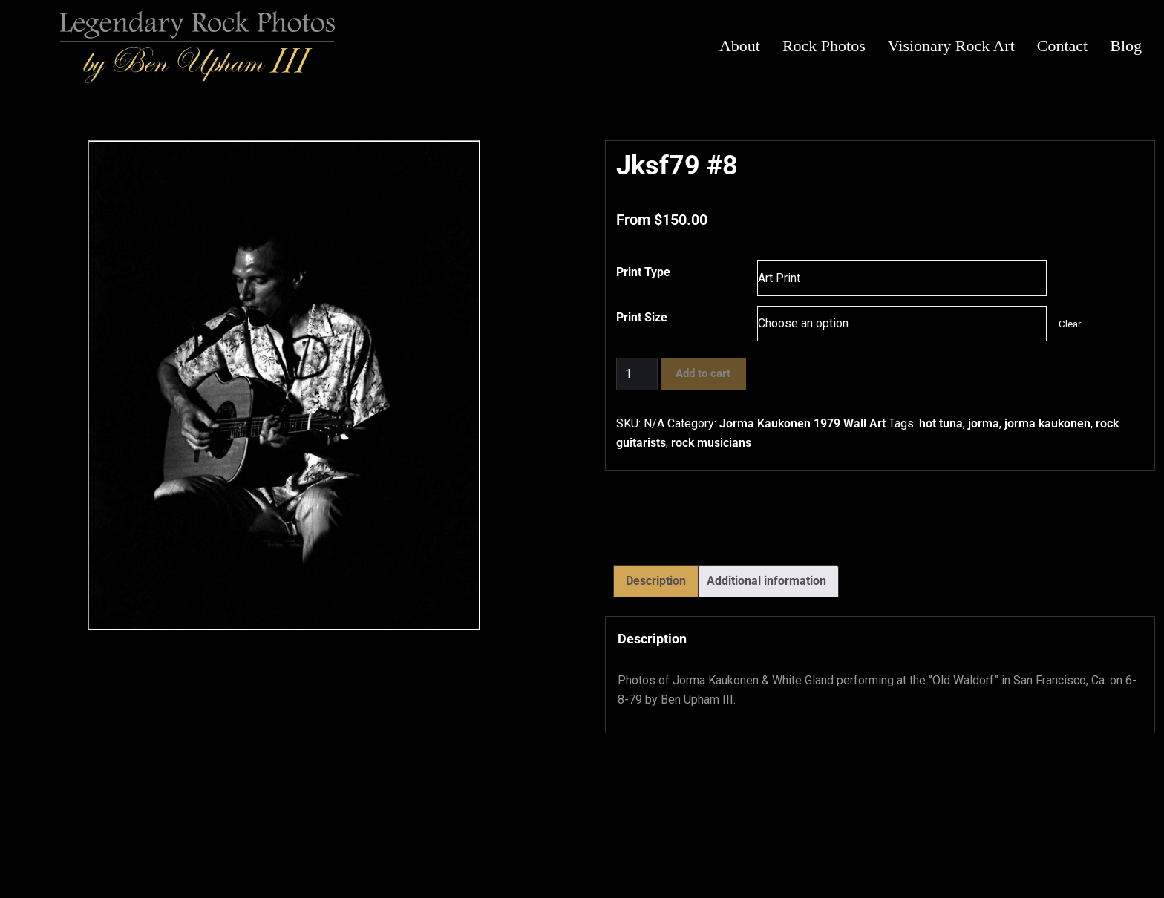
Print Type (643, 272)
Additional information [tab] (766, 581)
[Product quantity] (637, 374)
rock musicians (711, 443)
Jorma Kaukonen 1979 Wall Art (802, 423)
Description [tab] (656, 581)
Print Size (641, 317)
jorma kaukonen (1047, 423)
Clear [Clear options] (1070, 324)
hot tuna (941, 423)
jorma (983, 423)
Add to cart (703, 373)
